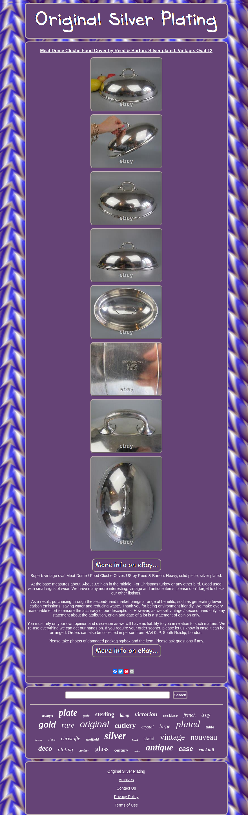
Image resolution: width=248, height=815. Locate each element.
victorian (146, 714)
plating (65, 749)
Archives (126, 779)
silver (115, 735)
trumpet (47, 716)
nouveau (204, 737)
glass (102, 748)
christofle (70, 738)
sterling (104, 714)
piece (51, 739)
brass (38, 740)
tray (205, 715)
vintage (172, 736)
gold (47, 724)
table (210, 727)
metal (137, 751)
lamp (124, 715)
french (189, 715)
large (164, 726)
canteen (84, 750)
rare (67, 725)
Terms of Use (126, 805)
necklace (170, 715)
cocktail (206, 749)
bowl (135, 740)
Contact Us (126, 788)
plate (68, 713)
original (94, 724)
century (121, 750)
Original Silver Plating (126, 771)
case (186, 748)
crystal (147, 726)
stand (149, 738)
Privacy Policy (126, 796)
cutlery (125, 725)
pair (86, 715)
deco (45, 748)
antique (159, 747)
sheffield (92, 739)
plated (188, 724)
